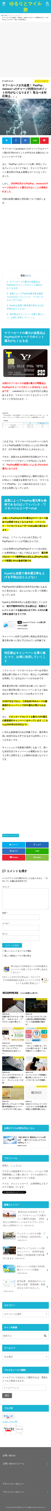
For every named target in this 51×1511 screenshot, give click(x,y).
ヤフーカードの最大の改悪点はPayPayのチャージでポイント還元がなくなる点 (24, 285)
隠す (28, 276)
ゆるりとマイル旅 (25, 6)
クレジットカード (11, 835)
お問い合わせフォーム (13, 1463)
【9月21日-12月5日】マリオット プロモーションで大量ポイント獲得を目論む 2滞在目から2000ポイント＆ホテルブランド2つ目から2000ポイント (24, 1218)
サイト (5, 934)
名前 (4, 913)
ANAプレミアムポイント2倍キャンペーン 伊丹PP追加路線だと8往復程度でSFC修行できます (23, 1253)
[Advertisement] (25, 49)
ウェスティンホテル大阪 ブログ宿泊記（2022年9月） (24, 1237)
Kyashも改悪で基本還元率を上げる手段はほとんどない (25, 307)
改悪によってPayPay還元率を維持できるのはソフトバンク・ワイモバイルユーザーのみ (25, 296)
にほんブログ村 (9, 1421)
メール (5, 923)
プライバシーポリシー (13, 1492)
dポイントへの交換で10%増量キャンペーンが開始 (23, 1270)
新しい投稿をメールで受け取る (17, 956)
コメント (6, 887)
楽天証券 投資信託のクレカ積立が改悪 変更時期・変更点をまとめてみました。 (24, 1286)
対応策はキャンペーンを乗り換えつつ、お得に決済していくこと (25, 315)
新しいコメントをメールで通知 (17, 951)
